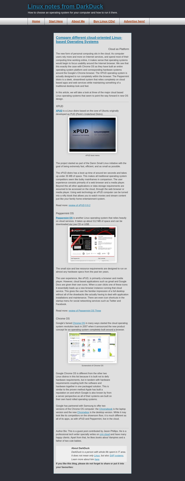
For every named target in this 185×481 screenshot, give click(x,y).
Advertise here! (134, 21)
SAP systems (116, 455)
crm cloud (105, 434)
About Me (78, 21)
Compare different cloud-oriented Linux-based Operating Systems (89, 40)
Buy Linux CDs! (104, 21)
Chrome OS (79, 323)
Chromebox (83, 412)
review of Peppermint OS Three (85, 310)
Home (36, 21)
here (97, 459)
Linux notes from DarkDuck (65, 6)
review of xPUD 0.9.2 (79, 205)
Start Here (56, 21)
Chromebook (106, 409)
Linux (97, 455)
